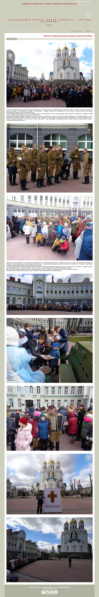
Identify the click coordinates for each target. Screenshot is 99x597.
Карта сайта (89, 13)
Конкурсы (88, 31)
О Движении (10, 25)
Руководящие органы (24, 25)
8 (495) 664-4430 (64, 587)
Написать (88, 15)
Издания (61, 25)
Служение (36, 25)
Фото (74, 25)
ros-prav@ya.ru (52, 588)
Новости (49, 25)
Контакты (88, 17)
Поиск (87, 11)
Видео (87, 25)
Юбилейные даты (76, 31)
